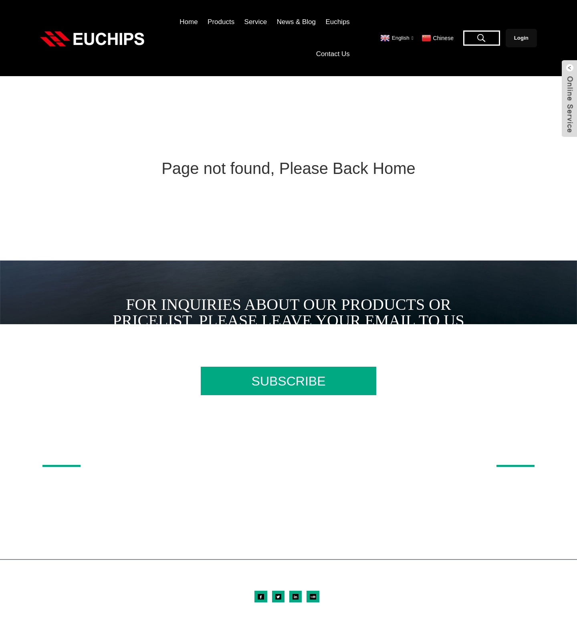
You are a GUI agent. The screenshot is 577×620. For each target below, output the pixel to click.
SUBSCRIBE (289, 381)
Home (189, 22)
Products (221, 22)
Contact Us (333, 54)
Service (255, 22)
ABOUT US (506, 453)
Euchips (337, 22)
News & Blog (296, 22)
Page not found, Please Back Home (288, 168)
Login (521, 38)
